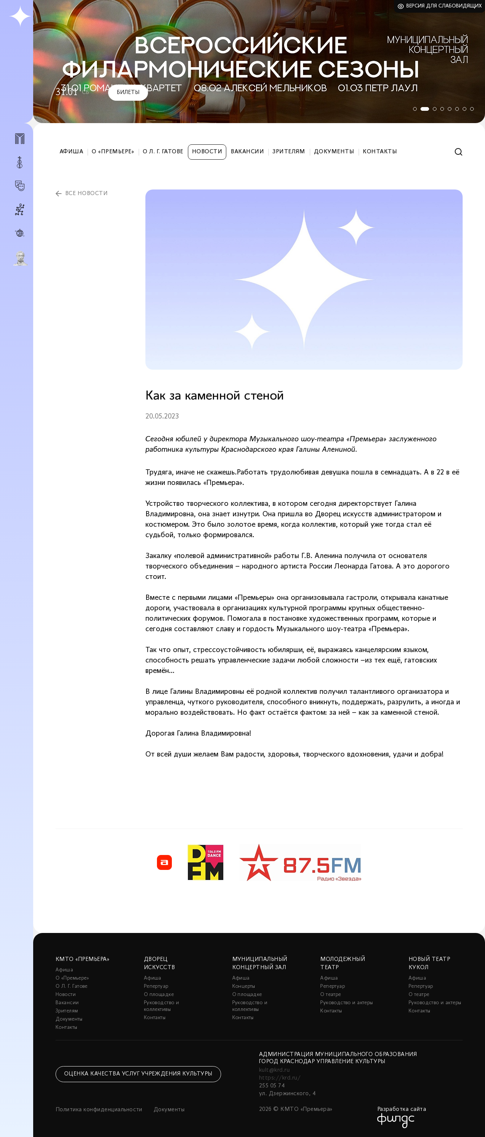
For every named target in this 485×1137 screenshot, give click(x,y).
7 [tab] (464, 109)
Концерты (243, 986)
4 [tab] (442, 109)
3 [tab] (435, 109)
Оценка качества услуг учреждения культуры (138, 1074)
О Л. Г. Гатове (163, 152)
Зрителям (289, 152)
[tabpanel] (259, 61)
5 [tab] (449, 109)
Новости (207, 152)
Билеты (128, 92)
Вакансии (247, 152)
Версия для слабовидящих (444, 6)
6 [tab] (457, 109)
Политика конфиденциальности (99, 1110)
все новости (86, 194)
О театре (330, 994)
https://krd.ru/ (279, 1078)
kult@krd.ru (274, 1070)
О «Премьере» (113, 152)
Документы (334, 152)
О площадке (159, 994)
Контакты (380, 152)
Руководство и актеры (346, 1003)
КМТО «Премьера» (82, 959)
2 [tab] (423, 109)
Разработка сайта (401, 1109)
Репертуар (156, 986)
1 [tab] (412, 109)
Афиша (71, 152)
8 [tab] (472, 109)
